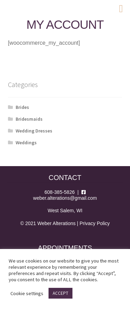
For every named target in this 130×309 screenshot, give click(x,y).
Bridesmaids (29, 119)
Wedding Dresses (34, 131)
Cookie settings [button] (26, 293)
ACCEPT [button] (60, 293)
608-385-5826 (59, 192)
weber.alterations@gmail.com (65, 198)
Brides (22, 107)
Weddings (26, 142)
